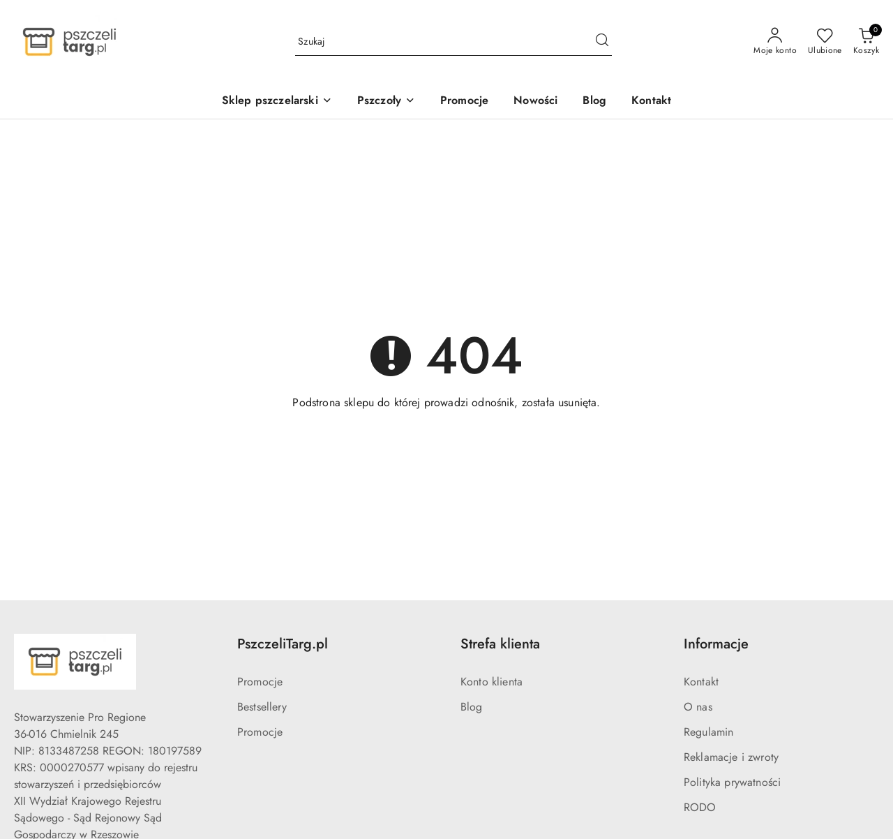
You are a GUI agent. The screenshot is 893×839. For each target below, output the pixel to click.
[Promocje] (464, 101)
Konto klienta (491, 682)
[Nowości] (535, 101)
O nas (698, 707)
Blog (471, 707)
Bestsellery (262, 707)
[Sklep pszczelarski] (277, 101)
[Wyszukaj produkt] (453, 42)
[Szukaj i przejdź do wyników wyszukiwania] (602, 41)
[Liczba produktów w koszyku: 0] (866, 42)
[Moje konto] (775, 42)
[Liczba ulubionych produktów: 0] (825, 42)
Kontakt (701, 682)
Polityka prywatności (732, 782)
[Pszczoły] (386, 101)
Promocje (260, 682)
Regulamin (708, 732)
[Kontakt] (651, 101)
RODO (700, 807)
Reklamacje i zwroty (731, 757)
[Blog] (594, 101)
